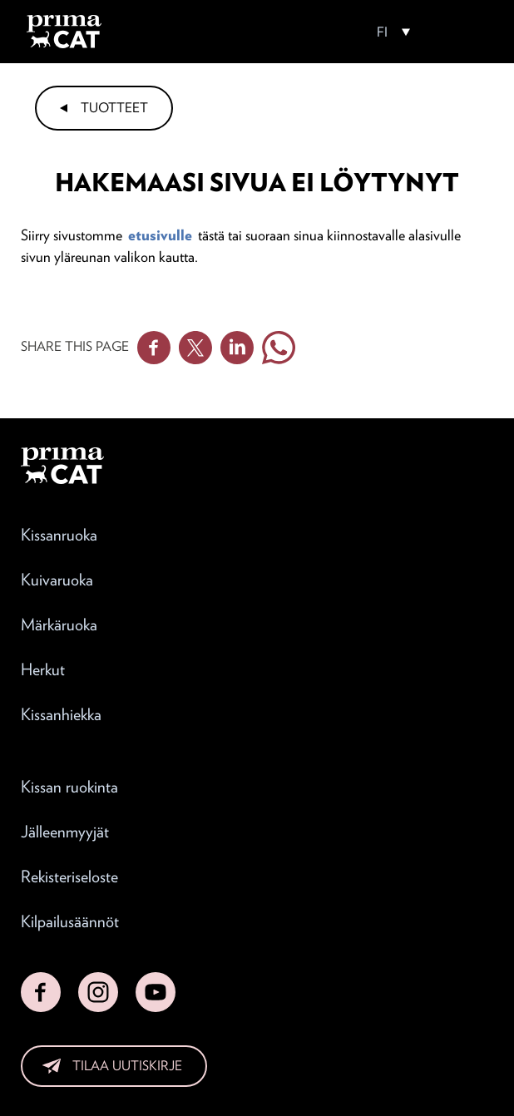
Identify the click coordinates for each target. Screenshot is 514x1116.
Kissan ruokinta (69, 787)
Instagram (98, 992)
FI (382, 32)
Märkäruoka (59, 625)
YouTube (155, 992)
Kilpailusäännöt (70, 921)
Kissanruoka (59, 535)
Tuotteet (114, 108)
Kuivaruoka (57, 580)
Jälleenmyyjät (65, 832)
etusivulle (160, 235)
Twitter (195, 347)
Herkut (43, 669)
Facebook (154, 347)
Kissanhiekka (61, 714)
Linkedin (237, 347)
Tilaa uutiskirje (127, 1066)
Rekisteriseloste (69, 876)
